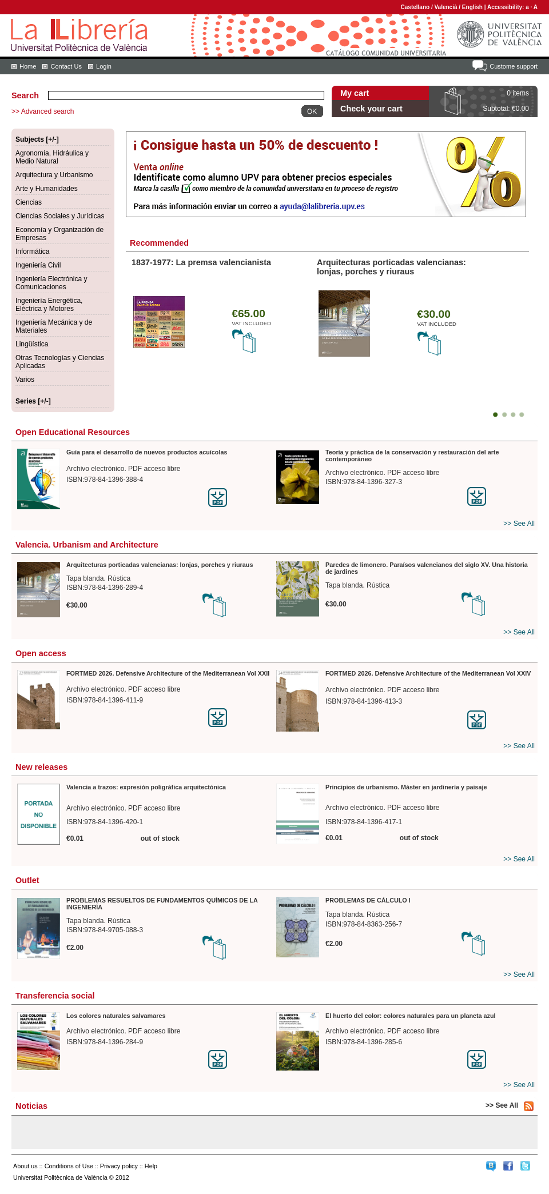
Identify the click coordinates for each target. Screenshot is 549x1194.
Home (27, 66)
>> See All (519, 524)
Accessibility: (506, 7)
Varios (24, 380)
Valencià (445, 7)
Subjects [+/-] (37, 139)
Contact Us (65, 66)
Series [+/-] (33, 401)
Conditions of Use (69, 1166)
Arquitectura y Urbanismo (54, 175)
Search (25, 95)
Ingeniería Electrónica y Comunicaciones (51, 283)
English (472, 7)
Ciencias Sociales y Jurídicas (59, 216)
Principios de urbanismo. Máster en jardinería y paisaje (406, 787)
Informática (32, 251)
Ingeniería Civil (38, 265)
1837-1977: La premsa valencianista (201, 262)
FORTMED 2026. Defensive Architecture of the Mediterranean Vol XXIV (428, 673)
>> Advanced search (42, 111)
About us (25, 1166)
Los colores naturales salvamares (115, 1015)
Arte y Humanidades (46, 189)
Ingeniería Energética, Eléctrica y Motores (48, 305)
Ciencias (28, 202)
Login (104, 66)
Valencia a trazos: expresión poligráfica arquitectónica (146, 787)
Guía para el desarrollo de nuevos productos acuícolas (146, 452)
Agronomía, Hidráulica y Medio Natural (52, 157)
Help (151, 1166)
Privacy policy (119, 1166)
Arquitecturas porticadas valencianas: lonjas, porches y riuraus (391, 267)
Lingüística (31, 344)
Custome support (514, 66)
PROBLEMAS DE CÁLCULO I (368, 900)
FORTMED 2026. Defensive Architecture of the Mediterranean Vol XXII (167, 673)
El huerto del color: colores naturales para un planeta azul (410, 1015)
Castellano (415, 7)
